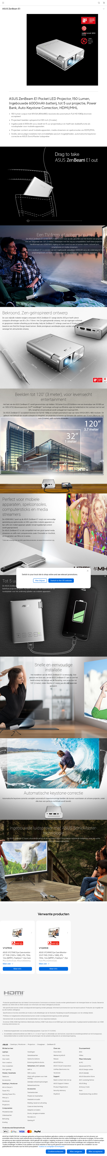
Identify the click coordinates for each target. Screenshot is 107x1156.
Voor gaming (6, 1069)
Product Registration (61, 1087)
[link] (53, 3)
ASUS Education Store (87, 1076)
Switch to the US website (61, 580)
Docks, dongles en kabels (36, 1113)
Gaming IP (31, 1120)
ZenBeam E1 (51, 1044)
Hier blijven (40, 580)
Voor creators (7, 1062)
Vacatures (57, 1073)
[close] (88, 571)
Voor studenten (7, 1066)
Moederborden (7, 1112)
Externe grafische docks (35, 1062)
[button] (3, 3)
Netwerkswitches (33, 1085)
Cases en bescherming (35, 1106)
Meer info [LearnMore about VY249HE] (53, 969)
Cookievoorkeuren (55, 1151)
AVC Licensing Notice (86, 1080)
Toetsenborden (32, 1092)
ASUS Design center (86, 1069)
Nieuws (56, 1059)
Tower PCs (6, 1091)
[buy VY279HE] (7, 948)
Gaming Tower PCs (8, 1094)
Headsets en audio (33, 1099)
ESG (80, 1052)
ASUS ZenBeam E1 (11, 9)
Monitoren (6, 1101)
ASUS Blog (83, 1083)
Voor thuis (5, 1055)
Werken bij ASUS (59, 1055)
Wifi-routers (31, 1073)
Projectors (6, 1105)
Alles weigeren (76, 1151)
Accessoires (6, 1080)
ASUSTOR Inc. (59, 1062)
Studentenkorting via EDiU (88, 1094)
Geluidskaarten (32, 1055)
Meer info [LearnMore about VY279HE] (17, 969)
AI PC (81, 1062)
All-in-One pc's (7, 1087)
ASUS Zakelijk (84, 1073)
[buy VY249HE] (43, 948)
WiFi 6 (29, 1069)
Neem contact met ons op (62, 1080)
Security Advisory (60, 1090)
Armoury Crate (84, 1087)
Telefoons (5, 1077)
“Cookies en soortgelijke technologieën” (51, 1146)
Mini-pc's (5, 1098)
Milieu (81, 1055)
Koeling (5, 1122)
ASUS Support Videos (61, 1083)
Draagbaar (41, 1044)
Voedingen (31, 1052)
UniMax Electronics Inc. (62, 1069)
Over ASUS (57, 1052)
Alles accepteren (96, 1151)
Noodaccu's (31, 1117)
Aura (80, 1090)
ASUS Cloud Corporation (62, 1066)
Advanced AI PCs (85, 1066)
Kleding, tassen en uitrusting (37, 1103)
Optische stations (33, 1059)
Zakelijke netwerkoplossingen (37, 1082)
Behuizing (5, 1119)
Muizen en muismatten (35, 1096)
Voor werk (5, 1059)
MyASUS (57, 1094)
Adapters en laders (33, 1110)
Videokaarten (7, 1115)
